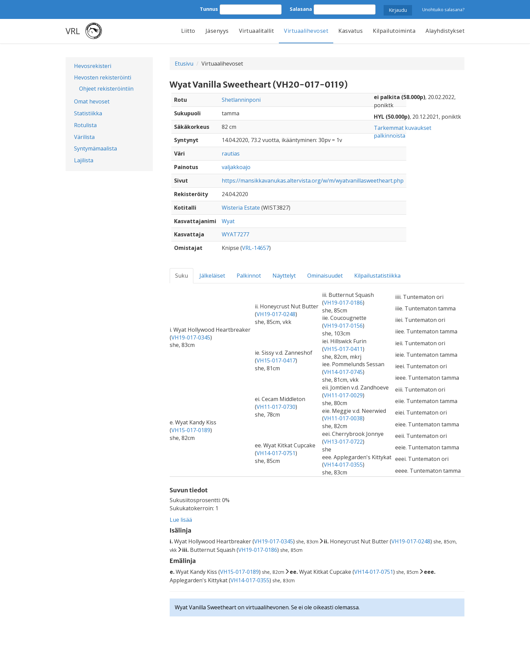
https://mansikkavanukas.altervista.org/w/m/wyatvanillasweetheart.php (313, 180)
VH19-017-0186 (343, 302)
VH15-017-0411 (343, 349)
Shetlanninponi (241, 99)
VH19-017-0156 (343, 325)
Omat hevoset (92, 101)
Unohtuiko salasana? (443, 9)
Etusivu (184, 63)
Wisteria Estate (241, 207)
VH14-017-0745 (343, 372)
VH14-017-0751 (276, 453)
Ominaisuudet (325, 275)
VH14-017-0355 (343, 464)
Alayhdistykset (445, 30)
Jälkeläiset (212, 275)
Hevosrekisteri (92, 66)
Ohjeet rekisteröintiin (106, 88)
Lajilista (83, 160)
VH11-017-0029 (343, 395)
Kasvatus (350, 30)
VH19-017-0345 (190, 337)
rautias (231, 153)
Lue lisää (181, 519)
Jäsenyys (217, 30)
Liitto (188, 30)
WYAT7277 (235, 234)
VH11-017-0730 (276, 406)
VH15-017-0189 (190, 430)
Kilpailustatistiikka (377, 275)
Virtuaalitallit (256, 30)
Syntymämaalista (95, 148)
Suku (181, 275)
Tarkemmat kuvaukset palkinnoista (402, 131)
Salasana (301, 9)
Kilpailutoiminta (394, 30)
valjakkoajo (236, 167)
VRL (73, 31)
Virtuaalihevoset (306, 30)
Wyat (228, 221)
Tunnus (209, 9)
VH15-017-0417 (276, 360)
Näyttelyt (284, 275)
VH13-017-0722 (343, 441)
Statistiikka (88, 113)
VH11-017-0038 (343, 418)
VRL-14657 (255, 248)
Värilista (84, 137)
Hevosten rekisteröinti (102, 77)
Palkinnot (249, 275)
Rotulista (85, 125)
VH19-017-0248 (276, 314)
